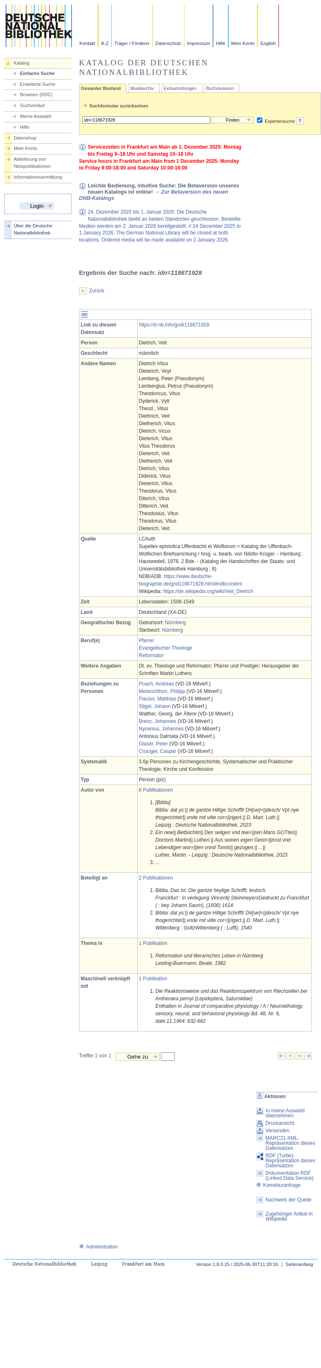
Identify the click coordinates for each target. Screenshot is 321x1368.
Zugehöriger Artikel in (289, 1216)
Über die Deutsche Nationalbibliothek (33, 229)
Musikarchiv (142, 88)
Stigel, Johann (154, 706)
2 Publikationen (156, 878)
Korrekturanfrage (278, 1185)
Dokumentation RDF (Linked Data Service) (290, 1175)
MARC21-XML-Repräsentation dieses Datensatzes (290, 1143)
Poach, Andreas (156, 684)
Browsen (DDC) (36, 94)
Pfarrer (146, 640)
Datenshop (25, 137)
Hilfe (220, 43)
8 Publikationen (156, 790)
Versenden (277, 1131)
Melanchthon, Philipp (162, 691)
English (268, 43)
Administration (98, 1247)
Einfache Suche (37, 73)
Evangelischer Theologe (166, 648)
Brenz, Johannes (157, 721)
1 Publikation (153, 943)
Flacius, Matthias (157, 699)
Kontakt (87, 43)
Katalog (22, 62)
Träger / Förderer (132, 43)
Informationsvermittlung (38, 176)
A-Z (105, 43)
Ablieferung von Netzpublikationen (32, 163)
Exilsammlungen (179, 88)
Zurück (96, 291)
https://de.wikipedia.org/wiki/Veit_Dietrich (208, 591)
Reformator (151, 655)
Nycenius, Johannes (161, 729)
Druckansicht (280, 1123)
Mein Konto (243, 43)
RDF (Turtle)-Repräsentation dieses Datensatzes (290, 1161)
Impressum (198, 43)
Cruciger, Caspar (157, 751)
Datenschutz (168, 43)
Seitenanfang (299, 1264)
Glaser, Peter (153, 744)
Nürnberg (175, 622)
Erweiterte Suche (37, 84)
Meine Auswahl (35, 116)
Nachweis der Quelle (289, 1200)
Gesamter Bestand (101, 88)
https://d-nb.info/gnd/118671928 (174, 325)
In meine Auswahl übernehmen (285, 1113)
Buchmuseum (220, 88)
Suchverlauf (32, 105)
